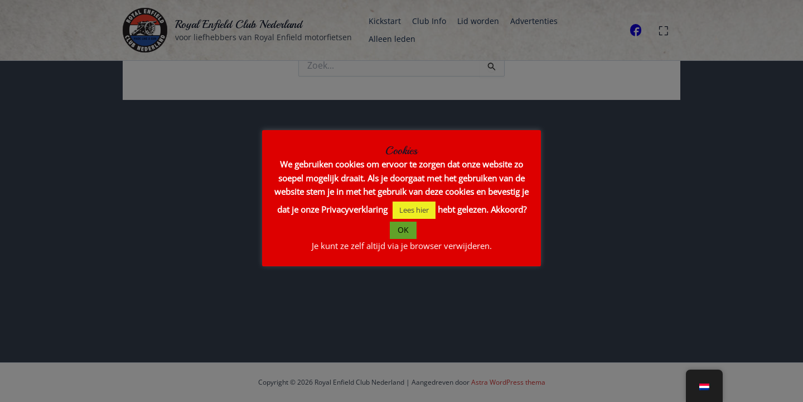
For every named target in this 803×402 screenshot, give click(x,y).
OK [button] (403, 229)
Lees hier (414, 210)
